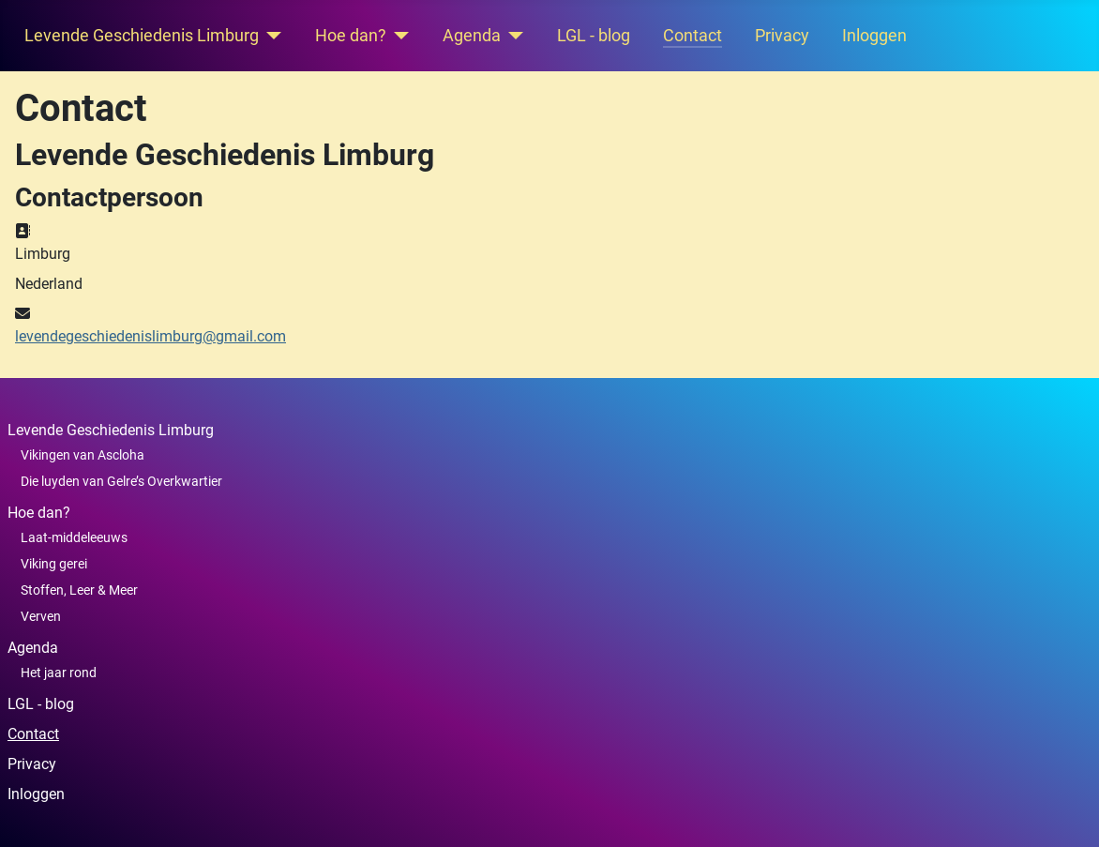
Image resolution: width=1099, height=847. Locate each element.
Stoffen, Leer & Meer (79, 589)
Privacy (782, 35)
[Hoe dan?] (398, 35)
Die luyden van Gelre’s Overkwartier (121, 481)
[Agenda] (512, 35)
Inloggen (874, 35)
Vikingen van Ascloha (82, 454)
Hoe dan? (350, 35)
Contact (692, 35)
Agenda (472, 35)
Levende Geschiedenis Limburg (141, 35)
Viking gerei (54, 563)
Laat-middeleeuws (74, 537)
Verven (41, 616)
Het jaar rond (59, 672)
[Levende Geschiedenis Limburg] (270, 35)
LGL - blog (593, 35)
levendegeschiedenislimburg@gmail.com (150, 336)
